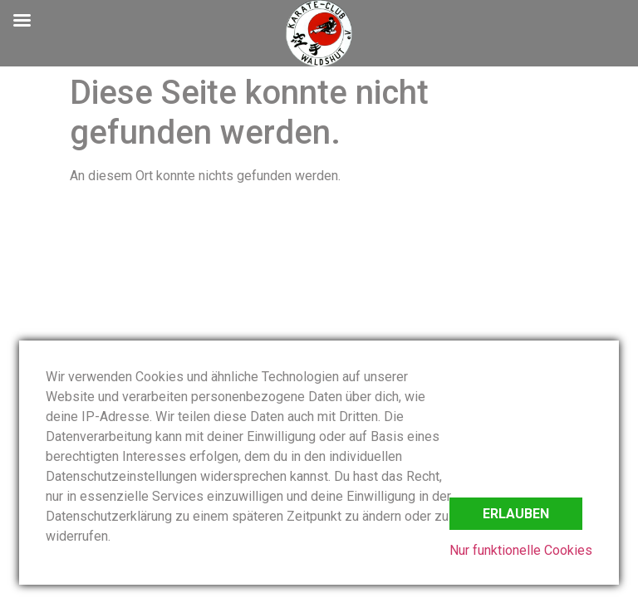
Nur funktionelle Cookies (520, 550)
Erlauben (516, 514)
